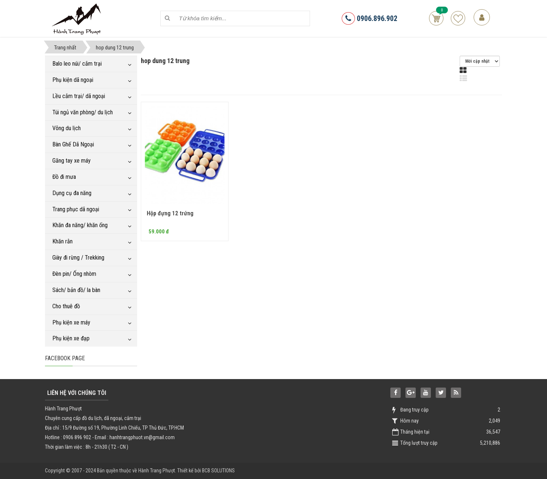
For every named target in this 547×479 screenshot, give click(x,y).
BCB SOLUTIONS (218, 470)
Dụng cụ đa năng (71, 193)
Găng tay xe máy (71, 160)
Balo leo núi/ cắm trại (77, 63)
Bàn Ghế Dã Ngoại (73, 144)
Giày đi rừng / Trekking (78, 257)
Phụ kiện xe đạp (71, 338)
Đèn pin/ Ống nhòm (74, 273)
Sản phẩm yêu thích (458, 18)
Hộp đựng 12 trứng (170, 213)
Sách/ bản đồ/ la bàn (76, 290)
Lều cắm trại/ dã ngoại (78, 96)
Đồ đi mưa (64, 176)
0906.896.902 (369, 18)
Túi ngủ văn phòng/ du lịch (82, 112)
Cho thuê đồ (66, 306)
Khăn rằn (62, 241)
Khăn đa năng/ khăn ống (80, 225)
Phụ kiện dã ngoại (72, 79)
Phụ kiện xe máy (71, 322)
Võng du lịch (66, 128)
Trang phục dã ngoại (75, 209)
